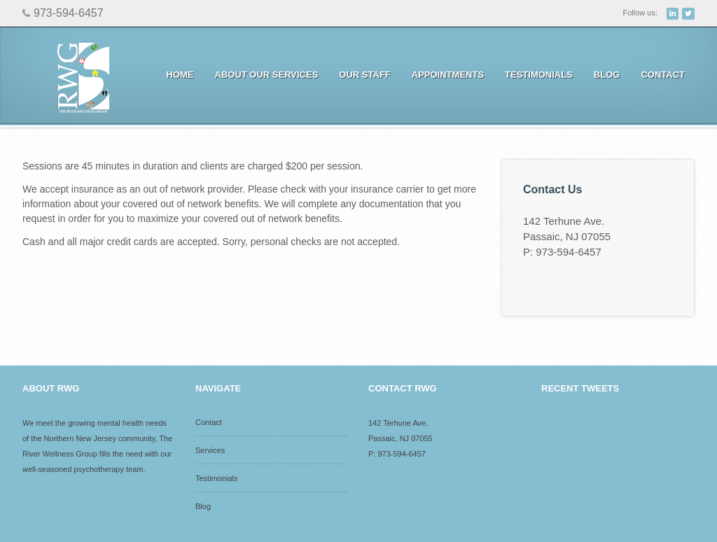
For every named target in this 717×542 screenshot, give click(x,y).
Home (180, 74)
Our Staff (364, 74)
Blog (607, 74)
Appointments (444, 75)
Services (210, 450)
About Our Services (263, 75)
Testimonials (539, 74)
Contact (663, 74)
